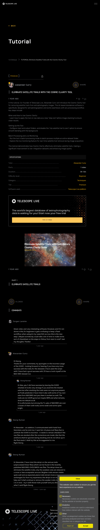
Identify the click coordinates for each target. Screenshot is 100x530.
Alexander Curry (23, 85)
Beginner (82, 176)
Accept (85, 526)
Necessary (66, 496)
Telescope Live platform (77, 189)
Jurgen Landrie (20, 321)
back (13, 26)
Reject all (70, 526)
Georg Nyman (25, 381)
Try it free (47, 220)
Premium (82, 185)
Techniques (81, 180)
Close (78, 479)
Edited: (40, 489)
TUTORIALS (12, 60)
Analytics (66, 505)
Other (64, 514)
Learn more (64, 492)
